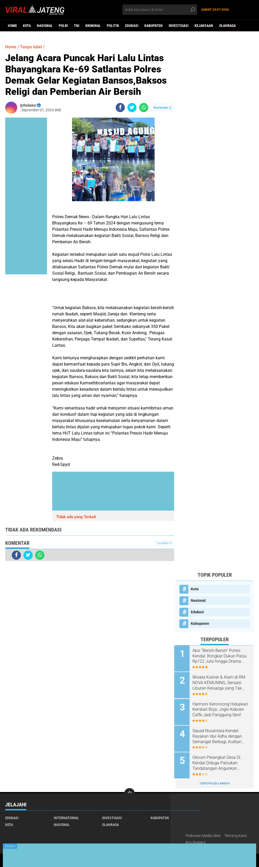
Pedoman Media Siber (203, 834)
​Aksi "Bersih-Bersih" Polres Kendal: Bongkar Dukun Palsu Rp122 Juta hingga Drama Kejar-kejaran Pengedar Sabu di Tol (221, 656)
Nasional (45, 26)
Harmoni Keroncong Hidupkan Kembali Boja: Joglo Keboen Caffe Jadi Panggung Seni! (221, 709)
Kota (27, 26)
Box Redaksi (195, 841)
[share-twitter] (132, 107)
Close (10, 846)
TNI (76, 26)
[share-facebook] (120, 107)
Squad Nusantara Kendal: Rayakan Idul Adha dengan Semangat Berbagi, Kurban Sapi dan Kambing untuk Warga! (218, 735)
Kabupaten (153, 26)
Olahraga (227, 26)
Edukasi (131, 26)
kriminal (93, 26)
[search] (159, 9)
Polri (63, 26)
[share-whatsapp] (143, 107)
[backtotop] (129, 791)
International (66, 816)
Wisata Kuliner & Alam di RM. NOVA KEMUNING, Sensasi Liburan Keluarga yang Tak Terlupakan (221, 682)
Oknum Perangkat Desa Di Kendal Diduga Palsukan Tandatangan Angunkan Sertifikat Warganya (218, 762)
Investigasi (179, 26)
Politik (113, 26)
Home (12, 26)
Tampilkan (164, 543)
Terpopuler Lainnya (214, 781)
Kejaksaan (204, 26)
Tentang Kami (235, 834)
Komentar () (163, 107)
